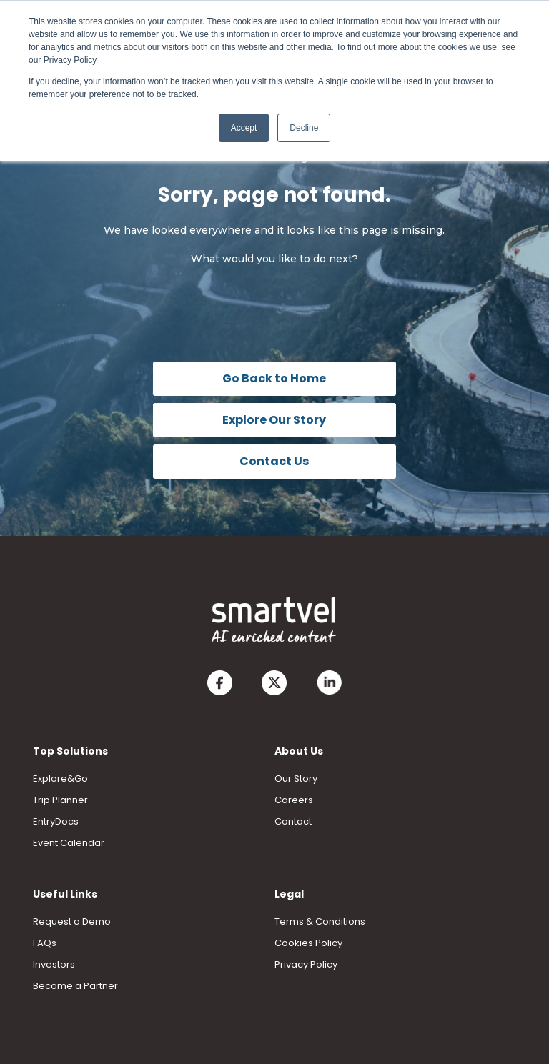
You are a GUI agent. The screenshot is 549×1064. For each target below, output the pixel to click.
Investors (54, 964)
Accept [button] (244, 128)
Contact (293, 821)
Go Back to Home (274, 378)
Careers (293, 800)
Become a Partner (75, 986)
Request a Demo (72, 921)
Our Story (295, 778)
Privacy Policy (305, 964)
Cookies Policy (308, 943)
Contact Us (274, 461)
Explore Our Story (274, 420)
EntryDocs (56, 821)
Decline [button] (304, 128)
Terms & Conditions (319, 921)
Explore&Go (60, 778)
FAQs (44, 943)
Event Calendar (68, 843)
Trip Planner (60, 800)
